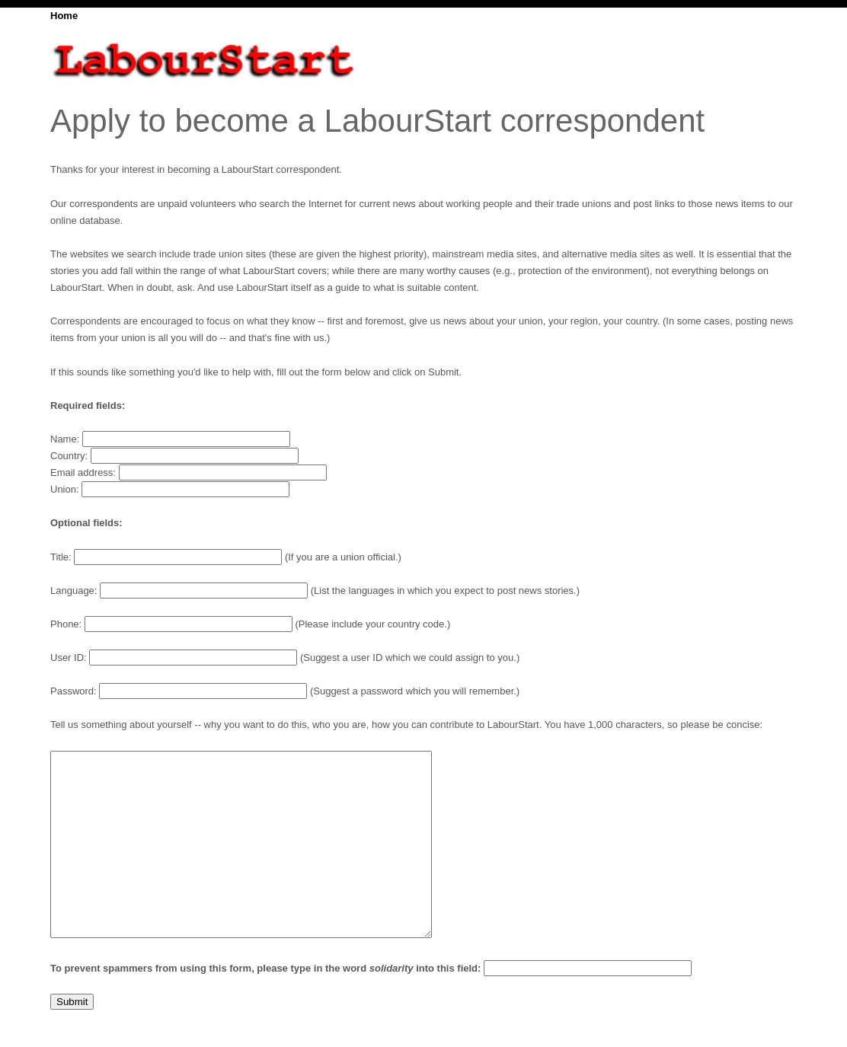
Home (64, 15)
